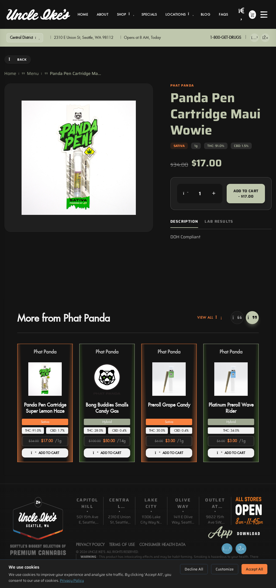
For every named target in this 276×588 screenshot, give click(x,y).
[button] (45, 403)
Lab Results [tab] (219, 221)
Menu (33, 73)
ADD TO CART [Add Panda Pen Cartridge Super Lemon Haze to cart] (45, 453)
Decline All (194, 569)
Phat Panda (45, 352)
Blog (205, 14)
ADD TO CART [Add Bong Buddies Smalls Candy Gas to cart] (107, 453)
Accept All (254, 569)
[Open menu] (264, 14)
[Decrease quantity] (185, 193)
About (102, 14)
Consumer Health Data (162, 545)
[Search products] (241, 14)
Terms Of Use (122, 545)
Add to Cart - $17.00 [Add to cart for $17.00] (245, 193)
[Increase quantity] (213, 193)
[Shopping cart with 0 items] (252, 14)
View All (209, 317)
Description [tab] (184, 221)
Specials (149, 14)
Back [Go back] (18, 59)
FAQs (223, 14)
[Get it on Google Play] (265, 37)
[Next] (252, 317)
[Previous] (237, 317)
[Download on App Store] (254, 37)
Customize (225, 569)
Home (83, 14)
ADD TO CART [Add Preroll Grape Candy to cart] (169, 453)
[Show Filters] (24, 37)
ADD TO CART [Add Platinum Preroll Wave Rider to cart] (231, 453)
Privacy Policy (72, 580)
